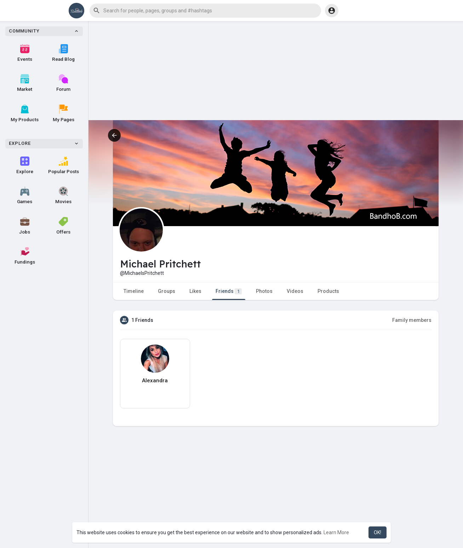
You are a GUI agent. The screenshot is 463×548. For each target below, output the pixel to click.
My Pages (63, 113)
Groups (166, 291)
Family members (411, 320)
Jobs (24, 226)
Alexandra (155, 380)
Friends (229, 291)
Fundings (25, 256)
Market (24, 83)
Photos (264, 291)
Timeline (134, 291)
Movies (63, 195)
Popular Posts (63, 165)
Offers (63, 226)
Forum (63, 83)
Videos (295, 291)
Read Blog (63, 53)
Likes (195, 291)
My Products (25, 113)
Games (24, 195)
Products (328, 291)
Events (24, 53)
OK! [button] (377, 532)
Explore (24, 165)
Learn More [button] (336, 532)
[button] (205, 11)
